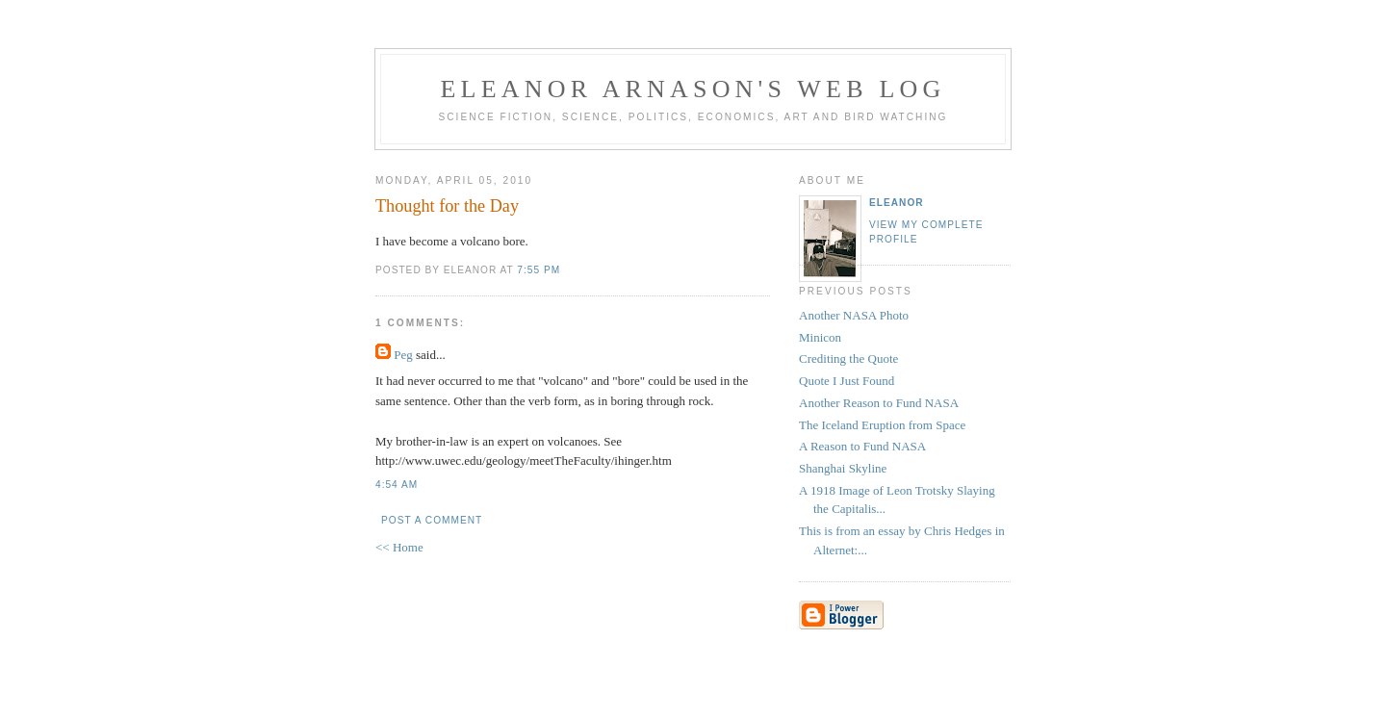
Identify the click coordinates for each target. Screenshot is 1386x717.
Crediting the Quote (848, 358)
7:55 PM (538, 270)
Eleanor (896, 202)
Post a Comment (431, 520)
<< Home (399, 547)
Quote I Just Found (846, 380)
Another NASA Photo (854, 315)
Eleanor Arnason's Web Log (693, 89)
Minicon (820, 337)
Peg (403, 354)
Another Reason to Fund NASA (879, 403)
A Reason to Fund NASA (862, 446)
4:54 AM (396, 484)
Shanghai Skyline (842, 468)
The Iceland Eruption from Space (882, 425)
